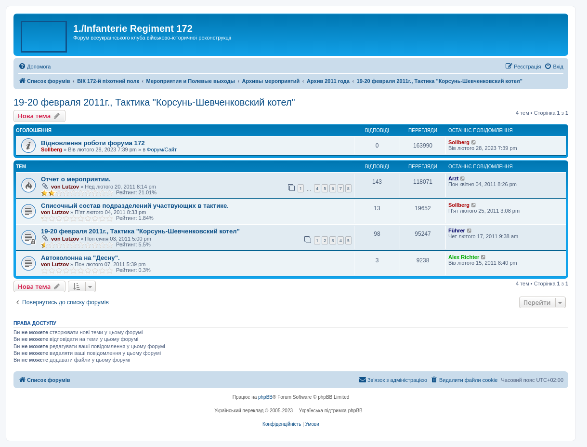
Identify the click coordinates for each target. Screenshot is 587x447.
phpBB (265, 397)
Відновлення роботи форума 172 (93, 143)
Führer (456, 230)
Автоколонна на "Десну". (80, 257)
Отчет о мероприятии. (76, 179)
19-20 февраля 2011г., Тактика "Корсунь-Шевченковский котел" (154, 102)
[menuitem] (34, 66)
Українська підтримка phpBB (331, 410)
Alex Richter (463, 257)
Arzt (453, 178)
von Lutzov (65, 187)
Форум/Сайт (162, 149)
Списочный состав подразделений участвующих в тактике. (135, 205)
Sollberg (51, 149)
